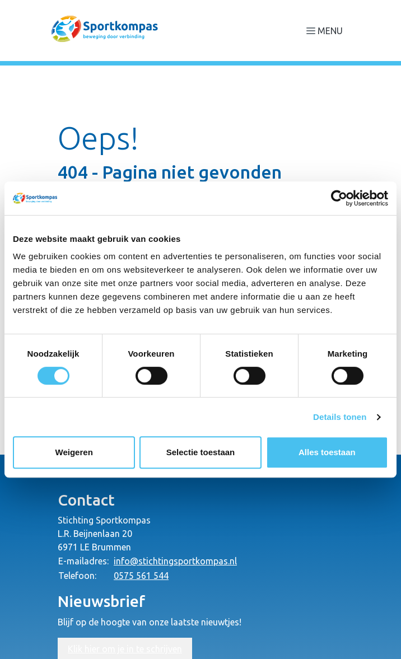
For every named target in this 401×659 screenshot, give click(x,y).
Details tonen (339, 417)
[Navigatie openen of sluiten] (327, 30)
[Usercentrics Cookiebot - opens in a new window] (339, 198)
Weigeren (74, 452)
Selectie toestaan (200, 452)
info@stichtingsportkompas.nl (175, 561)
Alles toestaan (327, 452)
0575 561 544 (141, 576)
